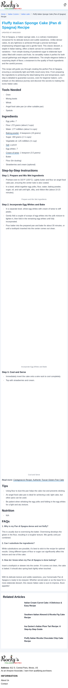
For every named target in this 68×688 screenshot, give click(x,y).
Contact (4, 684)
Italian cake (25, 14)
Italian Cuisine (13, 14)
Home (3, 14)
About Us (5, 680)
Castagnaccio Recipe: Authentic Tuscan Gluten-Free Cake (38, 480)
